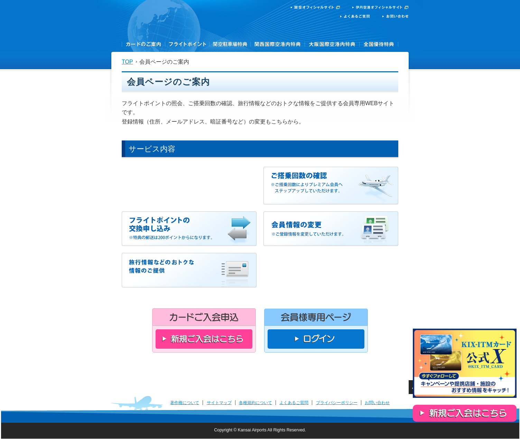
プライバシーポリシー (337, 402)
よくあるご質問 (293, 402)
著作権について (184, 402)
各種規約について (255, 402)
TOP (127, 62)
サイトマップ (219, 402)
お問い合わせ (377, 402)
